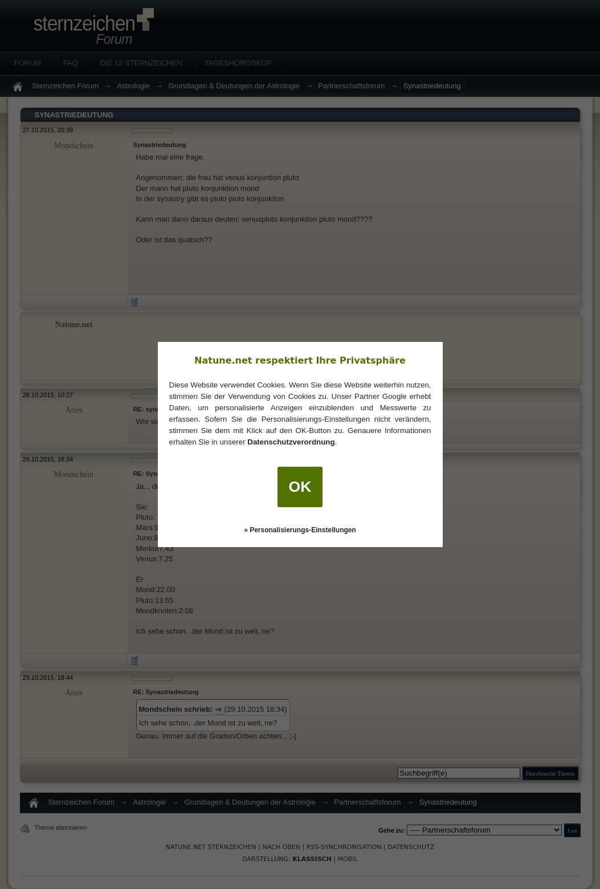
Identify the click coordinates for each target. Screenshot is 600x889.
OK (300, 486)
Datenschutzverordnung (290, 442)
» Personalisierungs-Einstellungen (300, 530)
